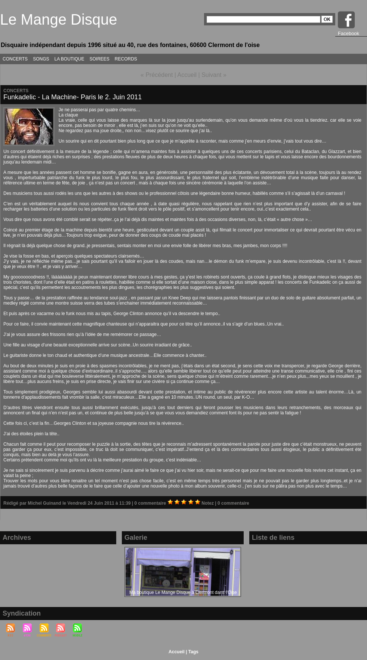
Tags (193, 651)
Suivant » (213, 75)
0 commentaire (151, 503)
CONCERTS (15, 59)
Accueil (187, 75)
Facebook (348, 33)
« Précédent (157, 75)
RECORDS (126, 59)
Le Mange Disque (58, 19)
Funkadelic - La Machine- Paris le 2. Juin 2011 (72, 97)
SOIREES (100, 59)
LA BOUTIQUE (69, 59)
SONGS (41, 59)
